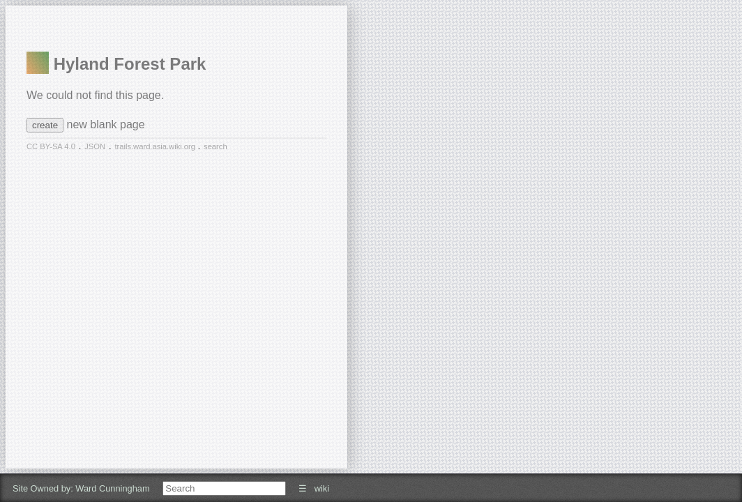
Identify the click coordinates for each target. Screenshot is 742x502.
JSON (94, 146)
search (215, 146)
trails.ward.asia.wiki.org (155, 146)
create (45, 125)
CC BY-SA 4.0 (50, 146)
